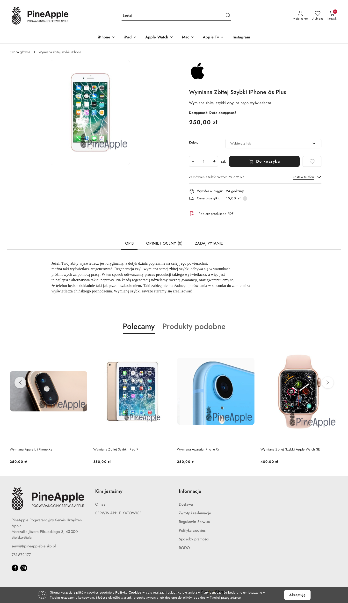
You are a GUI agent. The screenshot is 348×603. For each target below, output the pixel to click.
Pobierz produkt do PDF (211, 214)
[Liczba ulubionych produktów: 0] (318, 16)
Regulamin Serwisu (194, 521)
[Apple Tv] (213, 37)
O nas (100, 504)
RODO (184, 548)
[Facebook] (15, 568)
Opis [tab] (129, 243)
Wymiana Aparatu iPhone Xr (198, 449)
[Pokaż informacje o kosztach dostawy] (245, 198)
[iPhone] (106, 37)
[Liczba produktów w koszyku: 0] (332, 16)
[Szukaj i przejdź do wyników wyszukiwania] (228, 15)
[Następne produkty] (327, 382)
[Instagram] (241, 37)
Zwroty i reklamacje (195, 513)
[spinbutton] (203, 161)
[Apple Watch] (159, 37)
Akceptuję (297, 595)
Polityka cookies (192, 530)
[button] (90, 112)
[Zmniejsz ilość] (192, 161)
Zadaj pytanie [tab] (209, 243)
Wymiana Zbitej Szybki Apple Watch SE (290, 449)
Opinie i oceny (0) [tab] (164, 243)
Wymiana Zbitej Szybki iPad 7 (115, 449)
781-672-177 (21, 555)
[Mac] (188, 37)
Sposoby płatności (194, 539)
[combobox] (273, 143)
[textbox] (267, 143)
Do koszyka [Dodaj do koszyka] (264, 161)
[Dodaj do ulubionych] (312, 161)
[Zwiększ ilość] (214, 161)
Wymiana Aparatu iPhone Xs (31, 449)
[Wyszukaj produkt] (176, 16)
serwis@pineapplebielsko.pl (34, 546)
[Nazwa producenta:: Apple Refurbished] (197, 71)
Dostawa (186, 504)
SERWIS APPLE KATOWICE (118, 513)
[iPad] (130, 37)
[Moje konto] (300, 16)
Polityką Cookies (128, 592)
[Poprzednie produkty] (20, 382)
